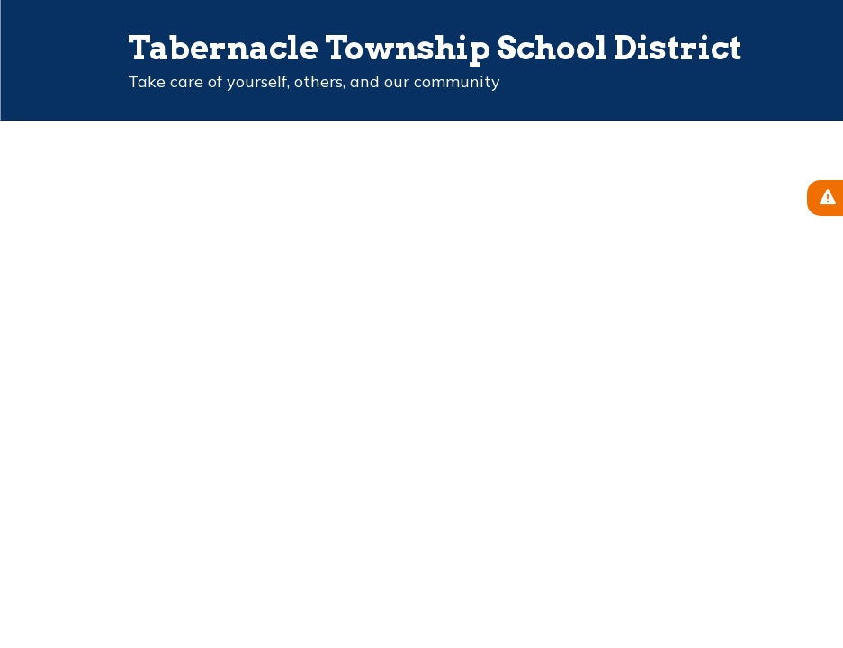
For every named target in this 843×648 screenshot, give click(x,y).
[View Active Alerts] (825, 198)
